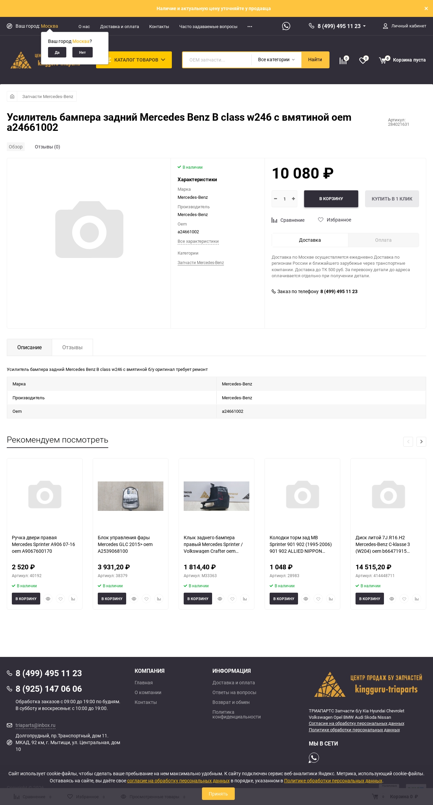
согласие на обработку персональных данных (178, 780)
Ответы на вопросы (234, 692)
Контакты (159, 26)
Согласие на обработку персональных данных (356, 723)
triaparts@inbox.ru (35, 725)
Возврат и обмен (231, 702)
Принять (218, 793)
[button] (421, 442)
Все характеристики (198, 241)
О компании (148, 692)
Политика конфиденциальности (236, 714)
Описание (29, 347)
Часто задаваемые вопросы (208, 26)
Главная (144, 682)
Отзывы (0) (47, 146)
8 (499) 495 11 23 (339, 26)
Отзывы (72, 347)
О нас (84, 26)
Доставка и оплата (119, 26)
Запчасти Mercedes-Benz (47, 96)
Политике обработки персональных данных (354, 730)
